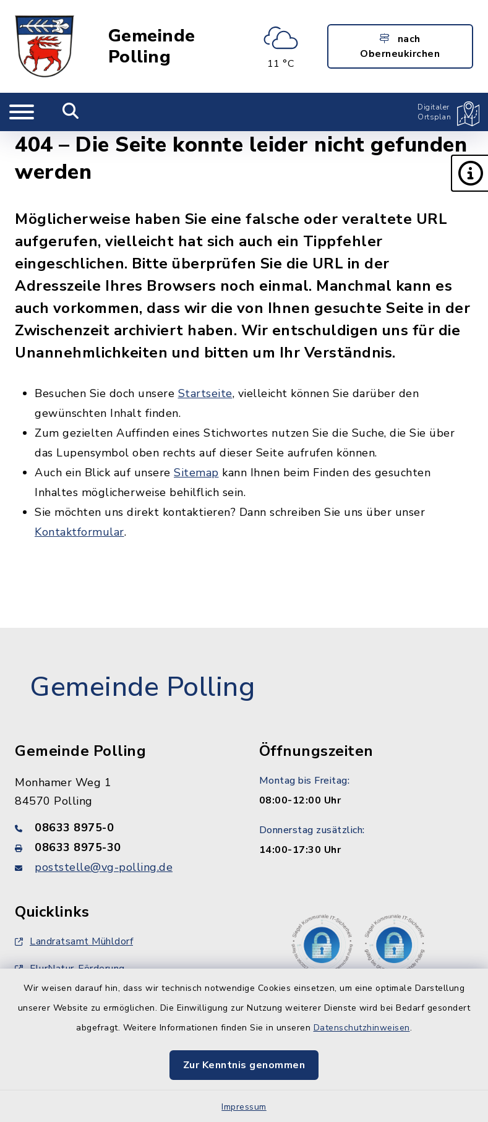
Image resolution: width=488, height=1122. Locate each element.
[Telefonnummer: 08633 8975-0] (122, 827)
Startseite (205, 393)
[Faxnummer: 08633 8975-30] (122, 847)
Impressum (244, 1107)
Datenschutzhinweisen (362, 1028)
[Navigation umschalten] (21, 112)
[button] (469, 173)
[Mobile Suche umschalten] (70, 112)
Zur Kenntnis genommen (244, 1065)
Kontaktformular (79, 532)
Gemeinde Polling (151, 46)
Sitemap (196, 472)
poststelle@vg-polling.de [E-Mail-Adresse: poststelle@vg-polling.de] (104, 867)
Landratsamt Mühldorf (74, 941)
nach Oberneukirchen (400, 46)
